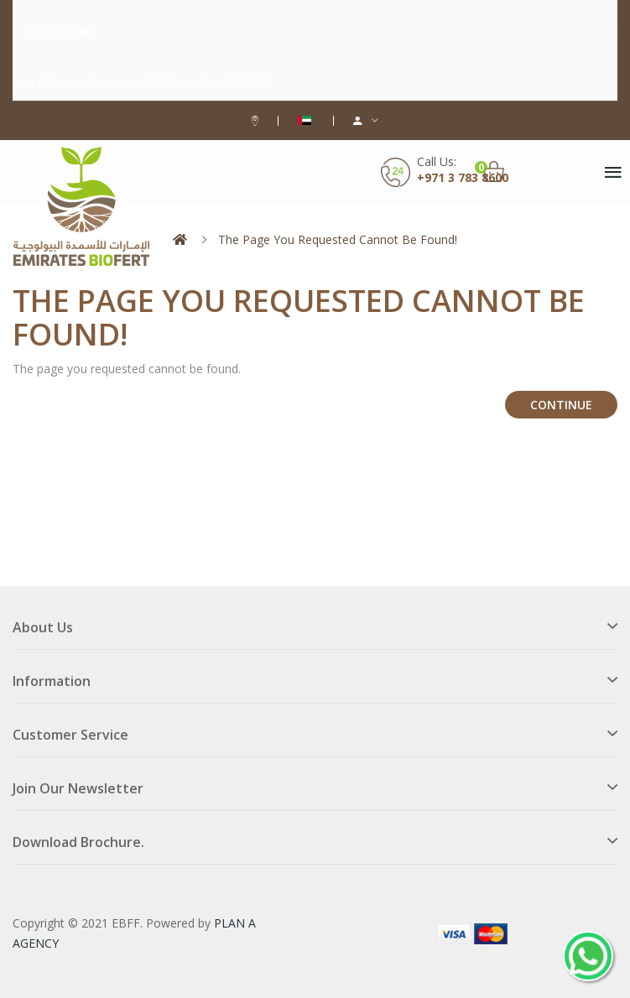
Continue (561, 405)
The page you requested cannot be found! (337, 239)
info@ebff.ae (58, 31)
